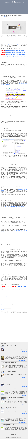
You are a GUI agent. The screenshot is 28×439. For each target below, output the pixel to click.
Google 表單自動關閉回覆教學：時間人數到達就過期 (8, 388)
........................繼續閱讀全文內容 (22, 351)
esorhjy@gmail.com (8, 298)
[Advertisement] (14, 9)
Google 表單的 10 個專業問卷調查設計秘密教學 (7, 424)
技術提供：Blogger (14, 434)
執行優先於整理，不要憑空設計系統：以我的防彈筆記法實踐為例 (14, 206)
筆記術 (10, 308)
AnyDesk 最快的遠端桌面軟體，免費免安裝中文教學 (8, 407)
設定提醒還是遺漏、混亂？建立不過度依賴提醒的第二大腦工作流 (15, 52)
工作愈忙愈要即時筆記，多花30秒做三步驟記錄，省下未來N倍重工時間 (15, 56)
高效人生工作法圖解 (6, 44)
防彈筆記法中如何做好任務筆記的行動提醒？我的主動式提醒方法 (14, 50)
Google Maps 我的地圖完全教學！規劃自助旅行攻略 (8, 362)
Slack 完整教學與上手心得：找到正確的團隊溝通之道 (8, 345)
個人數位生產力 (5, 289)
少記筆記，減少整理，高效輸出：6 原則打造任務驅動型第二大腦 (15, 54)
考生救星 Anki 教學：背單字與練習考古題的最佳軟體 (8, 371)
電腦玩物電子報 (6, 296)
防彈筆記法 (17, 44)
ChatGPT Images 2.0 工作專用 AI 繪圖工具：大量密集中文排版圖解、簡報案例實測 (13, 380)
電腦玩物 (13, 1)
